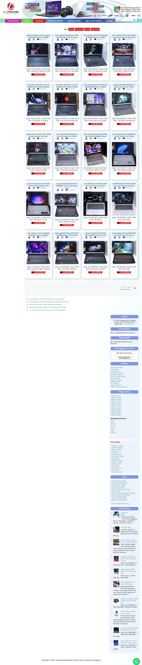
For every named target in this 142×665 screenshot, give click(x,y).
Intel (112, 422)
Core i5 (113, 427)
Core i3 (113, 426)
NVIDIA (113, 433)
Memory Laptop (117, 449)
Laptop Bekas (13, 21)
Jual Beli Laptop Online (119, 500)
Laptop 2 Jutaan (116, 397)
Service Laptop (74, 21)
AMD (112, 431)
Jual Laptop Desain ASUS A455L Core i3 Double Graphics (47, 310)
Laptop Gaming (116, 415)
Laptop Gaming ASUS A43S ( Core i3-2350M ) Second (128, 559)
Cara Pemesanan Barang (119, 387)
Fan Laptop (115, 470)
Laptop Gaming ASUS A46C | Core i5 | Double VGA (128, 571)
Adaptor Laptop (116, 385)
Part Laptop (115, 442)
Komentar (43, 39)
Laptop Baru (115, 369)
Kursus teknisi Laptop (119, 481)
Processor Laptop (117, 446)
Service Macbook (55, 21)
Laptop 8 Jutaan (116, 408)
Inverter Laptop (117, 472)
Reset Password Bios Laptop (121, 490)
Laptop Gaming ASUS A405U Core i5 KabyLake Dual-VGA (47, 307)
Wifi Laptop (115, 458)
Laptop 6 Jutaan (116, 405)
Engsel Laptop (116, 451)
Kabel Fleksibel (116, 454)
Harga (71, 29)
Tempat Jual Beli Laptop (119, 498)
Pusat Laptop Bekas (118, 488)
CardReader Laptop (118, 456)
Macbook (39, 21)
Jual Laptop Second (117, 373)
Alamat (109, 21)
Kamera (27, 21)
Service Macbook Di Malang (121, 495)
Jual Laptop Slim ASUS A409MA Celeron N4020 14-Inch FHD (48, 302)
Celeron (113, 424)
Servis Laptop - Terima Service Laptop (128, 612)
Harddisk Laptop (117, 447)
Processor (79, 29)
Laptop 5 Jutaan (116, 403)
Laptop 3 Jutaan (116, 399)
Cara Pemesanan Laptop (120, 483)
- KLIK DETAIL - (39, 75)
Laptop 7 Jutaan (116, 406)
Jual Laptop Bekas (93, 21)
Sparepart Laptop (116, 375)
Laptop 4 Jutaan (116, 401)
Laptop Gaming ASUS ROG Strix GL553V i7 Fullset (129, 629)
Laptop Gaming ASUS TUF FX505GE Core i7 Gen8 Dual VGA (67, 186)
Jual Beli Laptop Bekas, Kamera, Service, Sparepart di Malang (78, 660)
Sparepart (95, 29)
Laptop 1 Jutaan (116, 396)
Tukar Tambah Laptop (118, 376)
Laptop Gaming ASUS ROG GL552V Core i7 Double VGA (129, 601)
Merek (87, 29)
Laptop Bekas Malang (119, 484)
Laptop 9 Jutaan (116, 410)
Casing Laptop (116, 460)
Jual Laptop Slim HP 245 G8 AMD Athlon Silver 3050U (46, 299)
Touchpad (115, 453)
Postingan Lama (125, 289)
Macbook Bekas (116, 413)
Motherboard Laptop (118, 486)
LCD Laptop (114, 383)
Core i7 (113, 429)
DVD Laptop (115, 465)
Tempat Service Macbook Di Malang (123, 493)
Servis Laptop (116, 491)
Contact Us (124, 513)
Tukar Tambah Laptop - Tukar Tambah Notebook (129, 541)
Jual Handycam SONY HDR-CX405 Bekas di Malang (45, 305)
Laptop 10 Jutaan (116, 412)
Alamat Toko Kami (117, 368)
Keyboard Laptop (116, 380)
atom (112, 420)
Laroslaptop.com (128, 324)
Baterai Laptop (115, 382)
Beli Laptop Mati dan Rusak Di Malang (127, 583)
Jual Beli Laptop (126, 527)
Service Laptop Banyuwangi (120, 504)
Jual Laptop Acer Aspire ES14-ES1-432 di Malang (128, 642)
